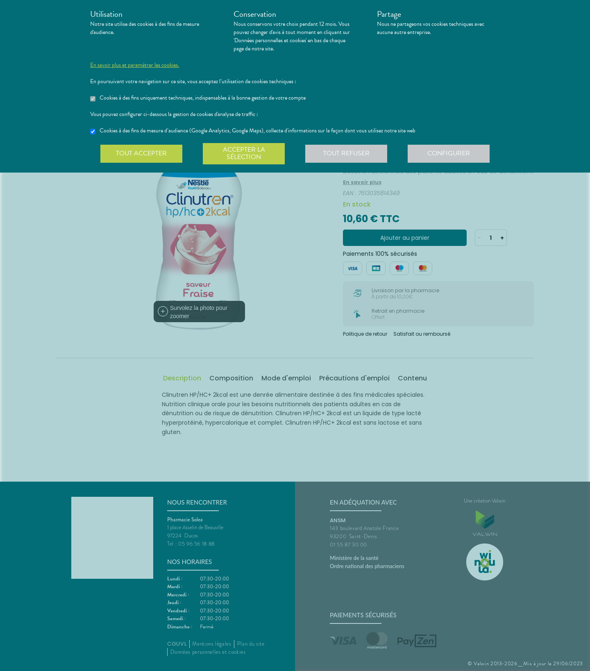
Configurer (448, 153)
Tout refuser (346, 153)
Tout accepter (141, 153)
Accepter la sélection (244, 153)
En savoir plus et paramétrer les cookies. (134, 65)
